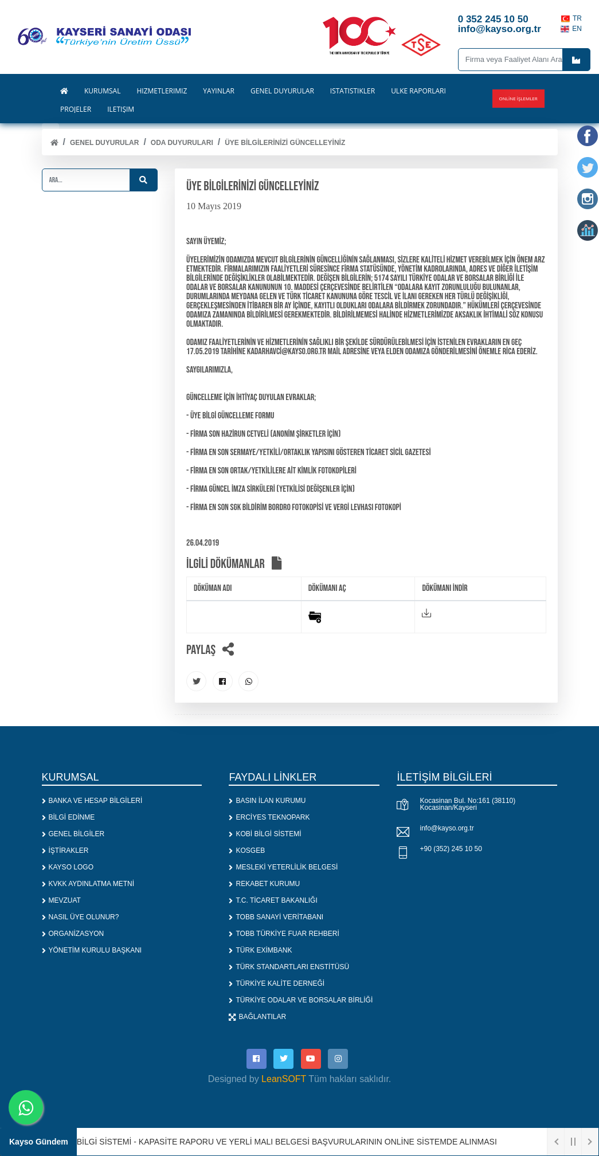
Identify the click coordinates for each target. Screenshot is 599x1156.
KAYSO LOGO (67, 867)
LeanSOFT (283, 1079)
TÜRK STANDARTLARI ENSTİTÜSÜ (289, 967)
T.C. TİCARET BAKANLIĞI (273, 900)
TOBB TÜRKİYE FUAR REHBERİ (284, 934)
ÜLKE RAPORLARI (418, 91)
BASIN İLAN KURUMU (267, 801)
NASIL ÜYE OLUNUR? (80, 917)
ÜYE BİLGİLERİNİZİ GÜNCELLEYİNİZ (285, 143)
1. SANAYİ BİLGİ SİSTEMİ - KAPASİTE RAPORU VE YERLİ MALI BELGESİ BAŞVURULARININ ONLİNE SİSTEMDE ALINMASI (268, 1141)
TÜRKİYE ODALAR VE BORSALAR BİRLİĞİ (301, 1000)
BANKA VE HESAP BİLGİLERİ (92, 801)
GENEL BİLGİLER (73, 834)
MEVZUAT (61, 900)
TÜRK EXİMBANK (260, 950)
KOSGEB (247, 851)
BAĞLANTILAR (257, 1017)
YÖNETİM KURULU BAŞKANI (92, 950)
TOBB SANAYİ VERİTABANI (276, 917)
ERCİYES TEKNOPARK (269, 817)
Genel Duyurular (104, 143)
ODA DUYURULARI (182, 143)
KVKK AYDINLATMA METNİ (88, 884)
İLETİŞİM (120, 109)
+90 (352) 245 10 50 (450, 849)
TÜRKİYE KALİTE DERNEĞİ (276, 983)
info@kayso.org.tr (446, 828)
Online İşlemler (518, 98)
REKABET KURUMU (264, 884)
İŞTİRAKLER (65, 851)
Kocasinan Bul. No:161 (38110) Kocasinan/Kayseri (467, 804)
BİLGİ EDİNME (68, 817)
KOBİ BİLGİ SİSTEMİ (265, 834)
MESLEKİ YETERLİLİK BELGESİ (283, 867)
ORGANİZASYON (73, 934)
